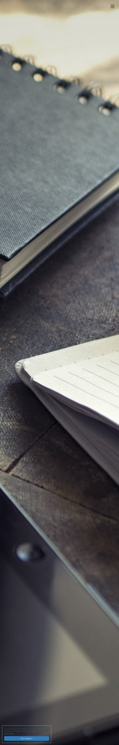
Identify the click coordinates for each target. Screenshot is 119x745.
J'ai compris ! (26, 738)
